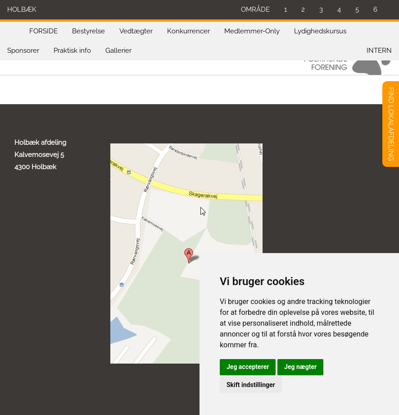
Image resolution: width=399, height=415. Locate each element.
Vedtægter (136, 31)
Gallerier (118, 50)
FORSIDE (43, 31)
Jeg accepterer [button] (248, 366)
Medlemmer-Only (252, 31)
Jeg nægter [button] (300, 366)
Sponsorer (23, 50)
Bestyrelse (88, 31)
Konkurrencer (188, 31)
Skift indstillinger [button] (251, 384)
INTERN (379, 50)
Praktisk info (72, 50)
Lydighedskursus (320, 31)
